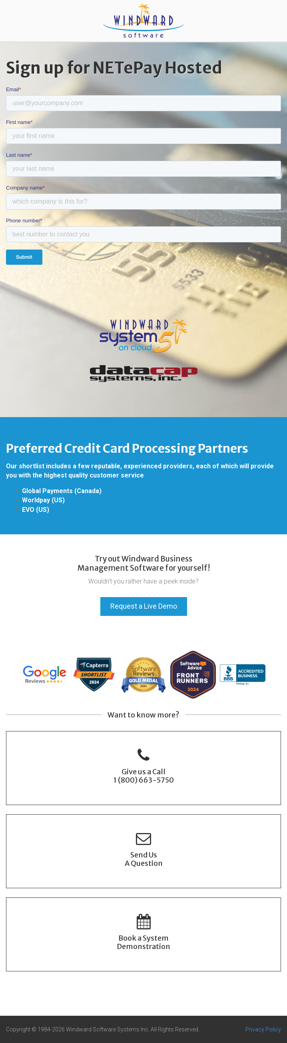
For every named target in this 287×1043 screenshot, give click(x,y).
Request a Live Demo (143, 606)
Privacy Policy (263, 1029)
